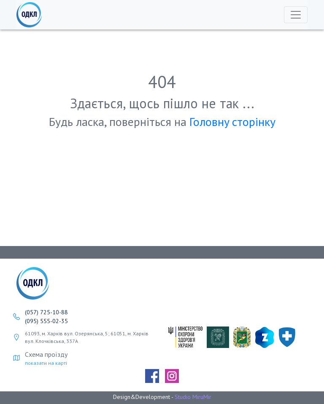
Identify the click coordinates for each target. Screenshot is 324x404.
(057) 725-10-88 (46, 312)
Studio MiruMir (193, 397)
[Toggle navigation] (296, 14)
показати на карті (46, 363)
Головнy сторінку (232, 121)
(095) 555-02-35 (46, 321)
